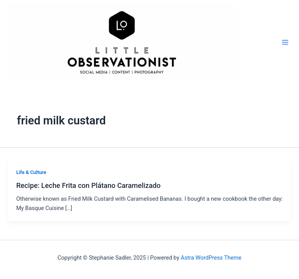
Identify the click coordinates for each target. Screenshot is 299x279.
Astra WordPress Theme (211, 257)
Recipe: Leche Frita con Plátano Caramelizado (88, 185)
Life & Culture (31, 172)
